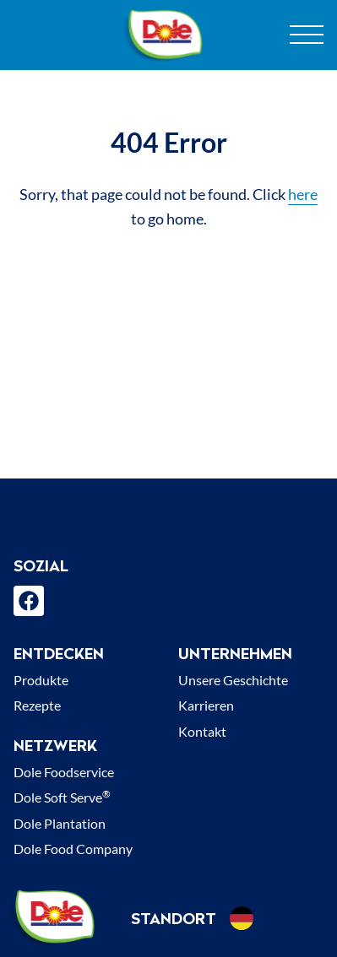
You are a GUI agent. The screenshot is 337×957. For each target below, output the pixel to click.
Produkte (41, 680)
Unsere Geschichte (233, 680)
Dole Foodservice (64, 772)
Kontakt (202, 731)
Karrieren (206, 705)
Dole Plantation (60, 823)
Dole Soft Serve (62, 797)
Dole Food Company (73, 849)
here (303, 194)
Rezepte (37, 705)
